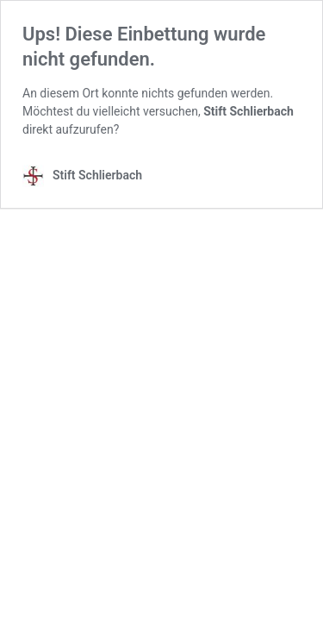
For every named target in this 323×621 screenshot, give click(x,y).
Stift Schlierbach (248, 111)
